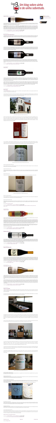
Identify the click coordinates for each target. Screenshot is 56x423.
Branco (26, 205)
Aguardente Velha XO (21, 205)
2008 (7, 205)
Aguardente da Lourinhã (15, 205)
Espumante (28, 205)
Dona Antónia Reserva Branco (10, 36)
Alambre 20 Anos (6, 209)
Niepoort (10, 262)
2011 (9, 205)
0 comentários (17, 85)
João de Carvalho (9, 85)
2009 (8, 205)
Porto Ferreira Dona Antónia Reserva (9, 34)
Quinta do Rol (6, 89)
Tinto (12, 262)
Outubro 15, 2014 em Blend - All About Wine (9, 203)
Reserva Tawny (29, 36)
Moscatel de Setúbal (18, 228)
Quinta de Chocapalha (7, 288)
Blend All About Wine (10, 226)
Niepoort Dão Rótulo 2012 (7, 247)
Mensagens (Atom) (8, 420)
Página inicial (21, 419)
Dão (8, 262)
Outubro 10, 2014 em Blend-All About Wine (9, 414)
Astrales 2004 (6, 67)
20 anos (7, 228)
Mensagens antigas (36, 419)
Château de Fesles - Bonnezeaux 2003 (9, 16)
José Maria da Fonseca (34, 219)
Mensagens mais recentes (6, 419)
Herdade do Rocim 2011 (7, 231)
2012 (11, 205)
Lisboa (31, 205)
